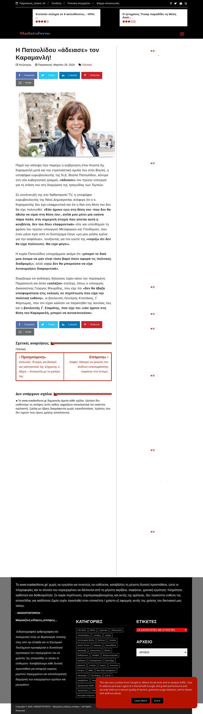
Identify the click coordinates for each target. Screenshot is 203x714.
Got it (157, 700)
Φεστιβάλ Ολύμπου (86, 696)
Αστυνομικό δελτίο (86, 640)
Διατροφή (82, 650)
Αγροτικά (103, 630)
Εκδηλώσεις (83, 655)
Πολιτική (87, 64)
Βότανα (101, 640)
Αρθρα (108, 635)
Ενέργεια (81, 660)
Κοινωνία (114, 665)
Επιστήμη (109, 660)
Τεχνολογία (83, 690)
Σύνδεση (56, 3)
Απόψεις (97, 635)
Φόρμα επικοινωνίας (108, 3)
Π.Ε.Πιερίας (96, 675)
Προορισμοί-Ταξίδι (86, 685)
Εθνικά (107, 650)
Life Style (82, 630)
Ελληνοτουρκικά (110, 655)
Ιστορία (92, 665)
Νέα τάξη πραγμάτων (106, 670)
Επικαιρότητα (95, 660)
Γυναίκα (112, 640)
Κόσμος (81, 670)
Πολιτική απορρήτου (79, 3)
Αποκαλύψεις (83, 635)
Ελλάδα (95, 655)
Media (92, 630)
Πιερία (95, 680)
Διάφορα (97, 645)
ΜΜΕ (90, 670)
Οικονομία (82, 675)
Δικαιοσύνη (95, 650)
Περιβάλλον (83, 680)
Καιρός (103, 665)
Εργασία (81, 665)
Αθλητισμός (116, 630)
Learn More (140, 700)
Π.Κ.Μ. (108, 675)
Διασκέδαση (110, 645)
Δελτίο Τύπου (84, 645)
